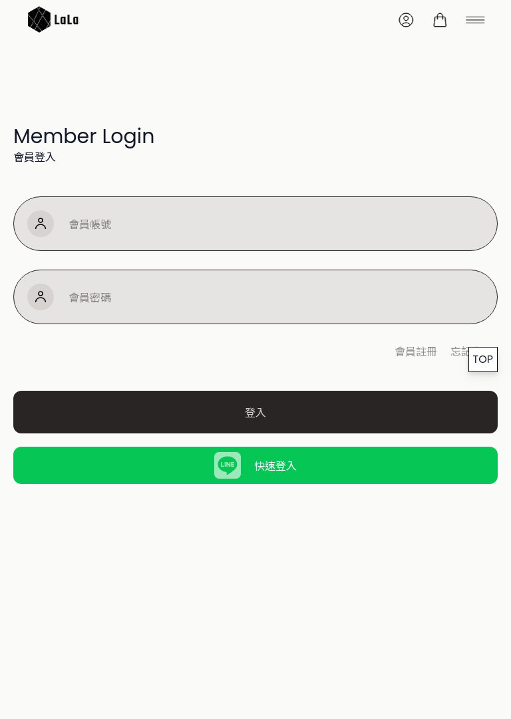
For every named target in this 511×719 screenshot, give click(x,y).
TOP (483, 359)
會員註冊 (416, 351)
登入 (255, 412)
